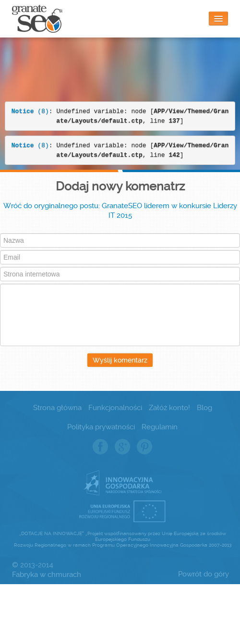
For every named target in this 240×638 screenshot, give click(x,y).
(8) (30, 111)
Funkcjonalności (115, 407)
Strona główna (57, 407)
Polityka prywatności (101, 427)
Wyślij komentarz (120, 360)
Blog (204, 407)
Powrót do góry (203, 574)
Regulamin (160, 427)
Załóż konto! (169, 407)
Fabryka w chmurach (46, 574)
